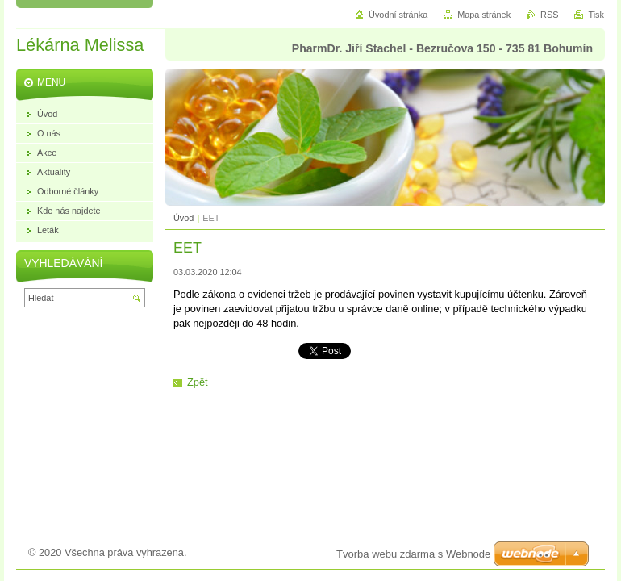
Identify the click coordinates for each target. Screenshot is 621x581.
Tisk (596, 14)
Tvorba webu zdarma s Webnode (413, 554)
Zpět (197, 382)
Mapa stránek (484, 14)
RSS (549, 14)
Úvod (183, 218)
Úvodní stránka (398, 14)
